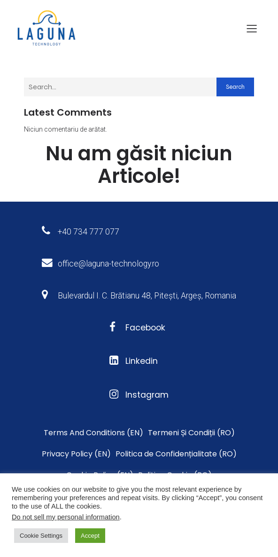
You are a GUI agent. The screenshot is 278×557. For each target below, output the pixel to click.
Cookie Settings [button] (41, 535)
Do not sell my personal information (66, 517)
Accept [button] (90, 535)
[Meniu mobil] (251, 28)
